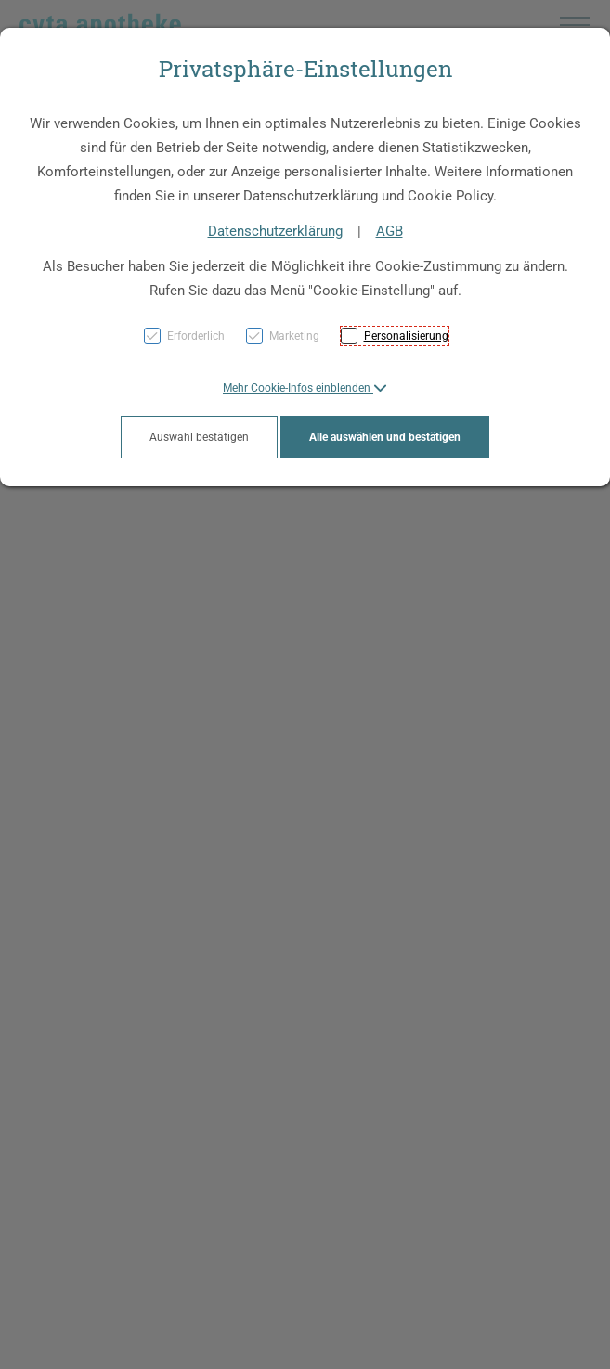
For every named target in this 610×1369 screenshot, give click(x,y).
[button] (305, 387)
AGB (389, 231)
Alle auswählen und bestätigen (385, 437)
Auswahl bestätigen (199, 437)
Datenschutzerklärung (275, 231)
